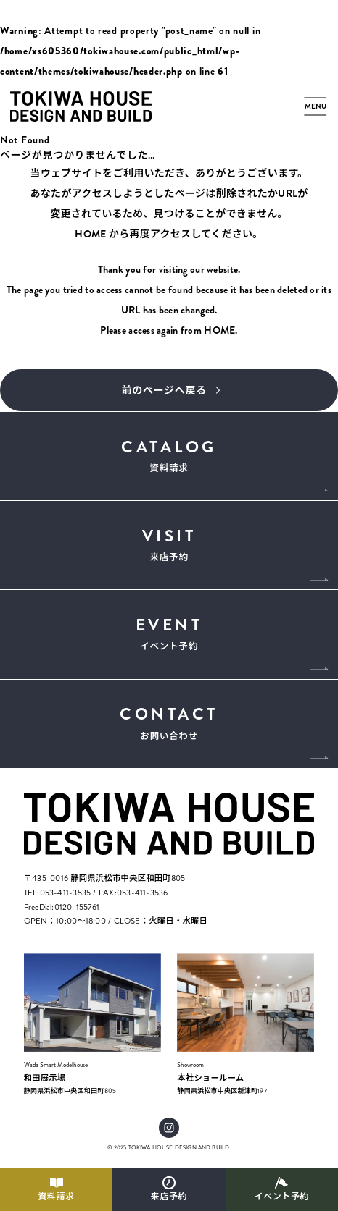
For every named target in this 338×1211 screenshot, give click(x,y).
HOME (90, 234)
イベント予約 (282, 1197)
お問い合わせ (169, 722)
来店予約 (169, 1197)
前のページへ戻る (164, 390)
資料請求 (56, 1197)
